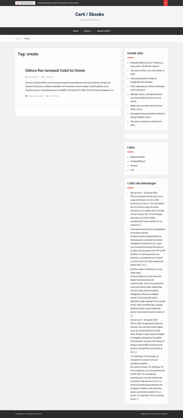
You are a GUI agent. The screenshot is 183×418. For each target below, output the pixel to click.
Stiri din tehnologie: (143, 183)
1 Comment (53, 96)
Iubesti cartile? (103, 31)
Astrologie (49, 77)
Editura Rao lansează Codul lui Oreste (55, 70)
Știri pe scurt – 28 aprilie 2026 (143, 320)
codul (35, 96)
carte (30, 96)
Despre (87, 31)
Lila (132, 170)
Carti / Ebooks (89, 14)
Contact (133, 165)
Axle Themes (162, 414)
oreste (40, 96)
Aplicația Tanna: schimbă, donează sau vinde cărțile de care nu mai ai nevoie (146, 98)
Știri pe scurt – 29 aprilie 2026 (143, 193)
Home (75, 31)
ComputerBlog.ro (138, 161)
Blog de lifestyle (137, 157)
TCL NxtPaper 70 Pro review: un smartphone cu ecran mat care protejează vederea (144, 360)
